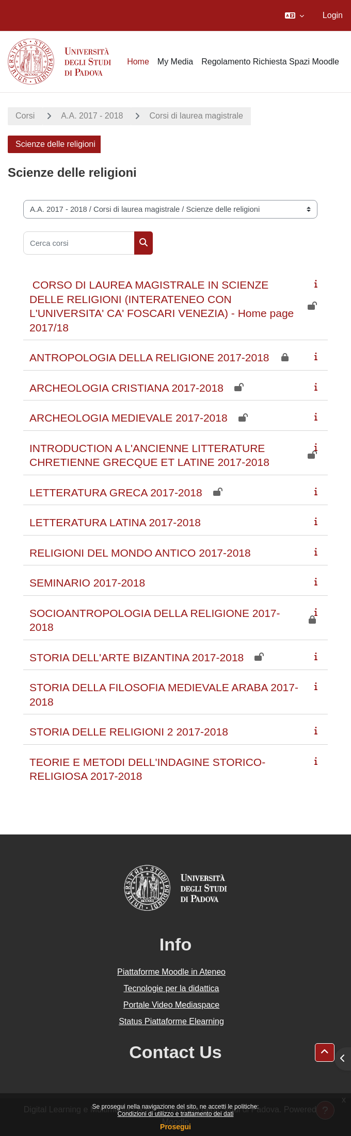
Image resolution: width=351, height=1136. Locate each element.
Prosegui (175, 1127)
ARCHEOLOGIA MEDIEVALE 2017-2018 (128, 418)
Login (333, 15)
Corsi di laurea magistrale (196, 115)
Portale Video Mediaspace (171, 1004)
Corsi (25, 115)
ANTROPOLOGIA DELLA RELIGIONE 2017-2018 (149, 357)
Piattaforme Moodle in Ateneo (171, 971)
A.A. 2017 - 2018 (92, 115)
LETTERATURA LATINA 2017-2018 (115, 522)
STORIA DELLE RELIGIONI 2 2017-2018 (128, 732)
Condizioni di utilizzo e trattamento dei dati (176, 1113)
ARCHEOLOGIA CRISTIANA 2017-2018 (126, 388)
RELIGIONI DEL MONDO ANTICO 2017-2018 (140, 553)
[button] (294, 15)
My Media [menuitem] (175, 61)
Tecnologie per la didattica (171, 988)
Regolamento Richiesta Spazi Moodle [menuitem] (270, 61)
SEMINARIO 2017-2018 (87, 583)
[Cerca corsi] (79, 243)
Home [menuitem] (138, 61)
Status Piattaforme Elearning (171, 1021)
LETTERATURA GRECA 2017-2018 (115, 492)
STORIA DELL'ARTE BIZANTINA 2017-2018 (136, 657)
